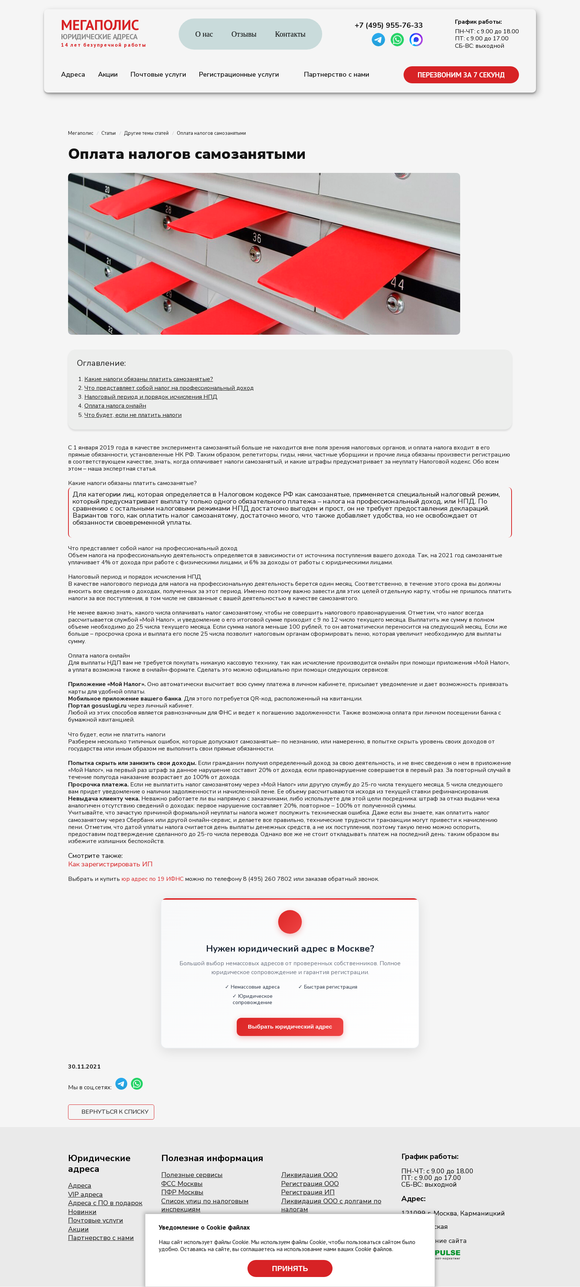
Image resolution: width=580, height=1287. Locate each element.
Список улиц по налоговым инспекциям (205, 1205)
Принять (290, 1268)
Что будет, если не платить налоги (133, 415)
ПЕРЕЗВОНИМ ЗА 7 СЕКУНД (461, 75)
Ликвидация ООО (309, 1175)
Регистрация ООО (310, 1184)
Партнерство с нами (336, 74)
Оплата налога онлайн (115, 406)
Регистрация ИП (308, 1192)
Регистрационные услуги (239, 74)
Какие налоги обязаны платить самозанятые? (148, 379)
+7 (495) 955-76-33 (389, 25)
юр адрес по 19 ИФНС (152, 879)
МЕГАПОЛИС (100, 25)
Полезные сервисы (192, 1175)
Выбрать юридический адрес (290, 1027)
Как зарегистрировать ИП (110, 864)
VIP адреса (85, 1194)
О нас (204, 34)
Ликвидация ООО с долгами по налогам (331, 1205)
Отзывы (244, 34)
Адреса (73, 74)
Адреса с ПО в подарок (105, 1203)
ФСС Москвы (182, 1184)
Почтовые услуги (158, 74)
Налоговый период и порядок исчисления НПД (151, 397)
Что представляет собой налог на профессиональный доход (169, 388)
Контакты (290, 34)
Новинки (82, 1212)
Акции (108, 74)
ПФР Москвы (182, 1192)
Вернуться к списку (114, 1112)
